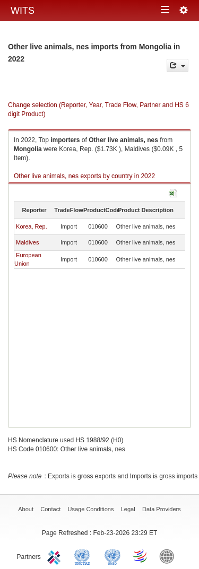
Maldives (27, 242)
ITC (55, 555)
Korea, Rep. (31, 226)
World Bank (169, 555)
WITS (22, 10)
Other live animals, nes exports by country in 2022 (84, 176)
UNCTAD (84, 555)
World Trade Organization (140, 555)
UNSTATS (112, 555)
